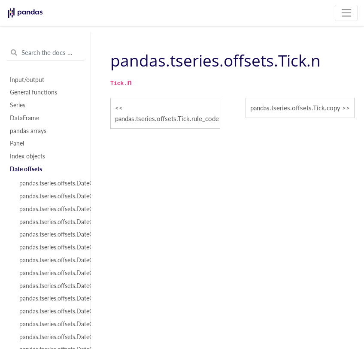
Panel (17, 143)
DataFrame (24, 118)
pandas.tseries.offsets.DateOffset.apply (50, 285)
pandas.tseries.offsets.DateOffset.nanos (50, 234)
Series (17, 105)
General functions (33, 92)
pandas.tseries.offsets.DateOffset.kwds (50, 209)
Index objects (27, 156)
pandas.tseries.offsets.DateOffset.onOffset (50, 337)
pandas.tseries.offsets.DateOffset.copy (50, 311)
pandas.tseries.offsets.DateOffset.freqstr (50, 196)
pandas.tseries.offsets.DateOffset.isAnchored (50, 324)
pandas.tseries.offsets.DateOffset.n (50, 273)
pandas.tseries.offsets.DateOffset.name (50, 222)
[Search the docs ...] (45, 53)
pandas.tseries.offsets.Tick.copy (295, 108)
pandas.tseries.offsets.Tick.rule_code (167, 118)
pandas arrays (28, 130)
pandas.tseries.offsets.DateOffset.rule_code (50, 260)
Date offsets (26, 169)
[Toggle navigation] (346, 13)
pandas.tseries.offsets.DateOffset (50, 183)
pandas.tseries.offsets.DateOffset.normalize (50, 247)
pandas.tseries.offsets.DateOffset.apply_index (50, 298)
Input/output (27, 79)
